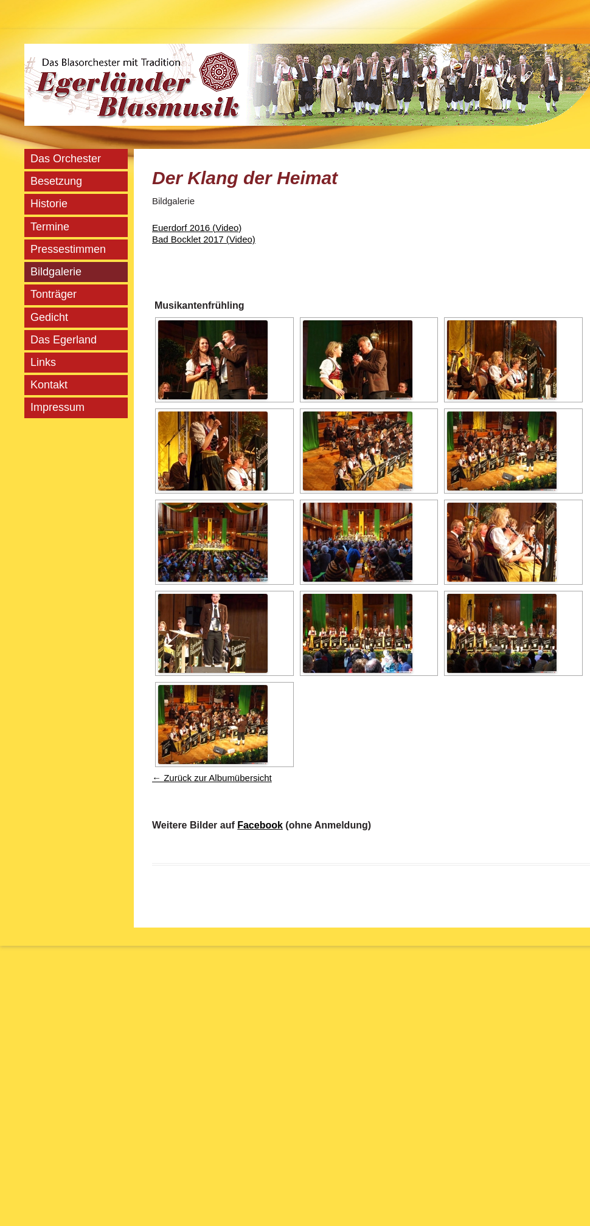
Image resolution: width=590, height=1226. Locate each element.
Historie (49, 204)
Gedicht (49, 317)
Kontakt (49, 385)
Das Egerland (63, 340)
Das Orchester (65, 159)
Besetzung (56, 181)
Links (43, 362)
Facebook (260, 825)
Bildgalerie (56, 272)
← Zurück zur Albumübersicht (212, 778)
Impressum (57, 407)
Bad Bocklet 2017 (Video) (203, 239)
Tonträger (53, 294)
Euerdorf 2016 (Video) (196, 227)
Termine (49, 227)
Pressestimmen (68, 249)
